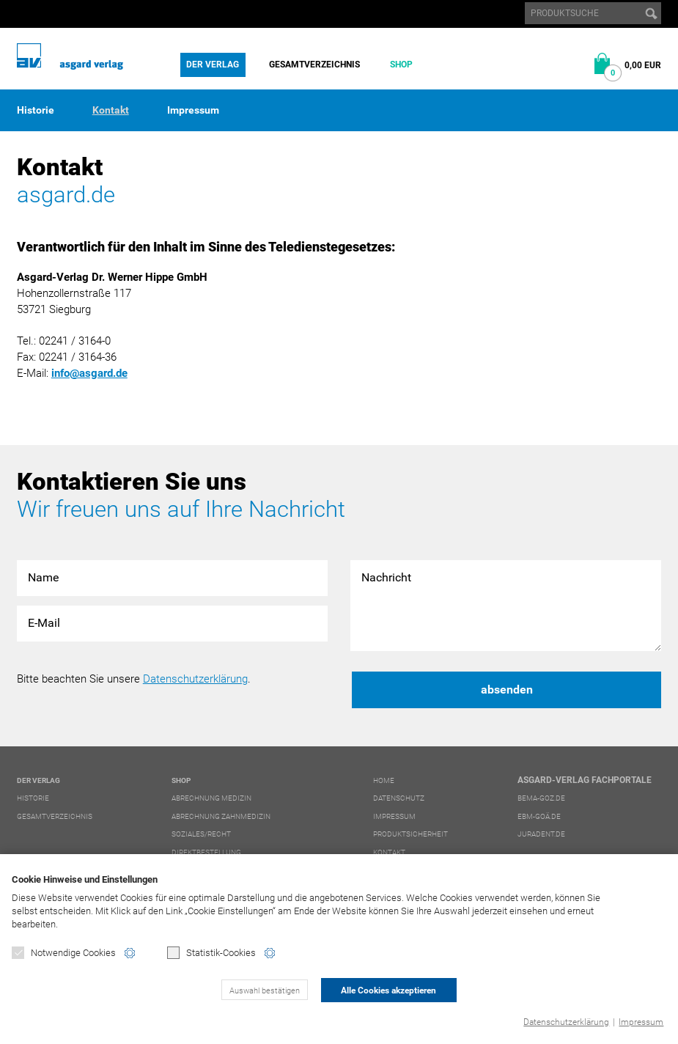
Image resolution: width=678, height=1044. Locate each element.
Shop (401, 64)
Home (383, 780)
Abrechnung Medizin (211, 798)
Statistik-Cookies (211, 952)
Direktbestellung (206, 852)
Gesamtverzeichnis (314, 64)
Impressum (641, 1022)
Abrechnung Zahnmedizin (221, 816)
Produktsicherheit (410, 834)
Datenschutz (398, 798)
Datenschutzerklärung (566, 1022)
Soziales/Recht (201, 834)
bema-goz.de (541, 798)
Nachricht (505, 606)
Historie (35, 110)
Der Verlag (212, 64)
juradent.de (541, 834)
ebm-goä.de (539, 816)
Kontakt (110, 110)
